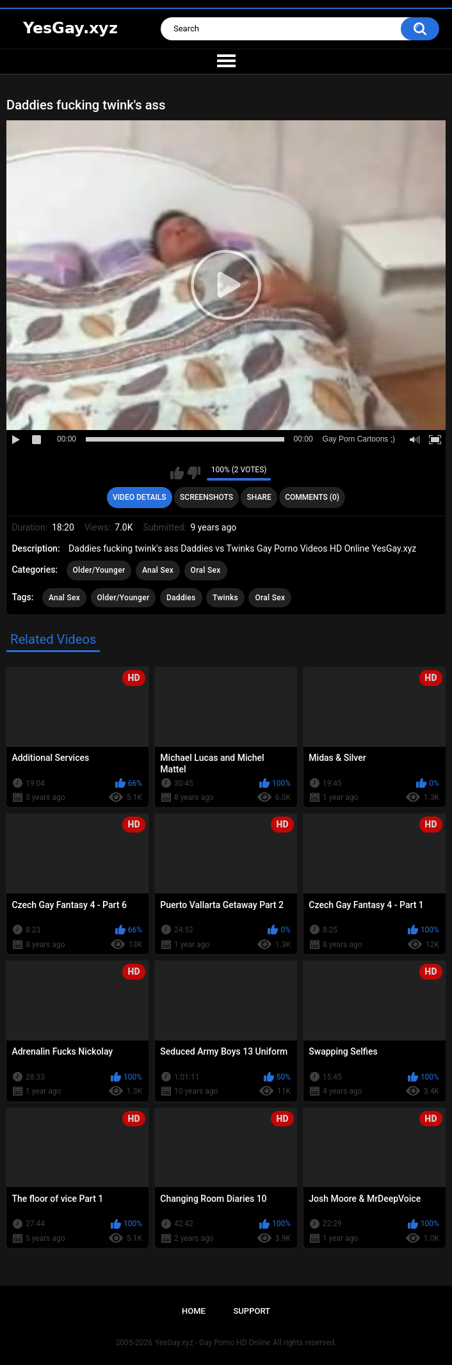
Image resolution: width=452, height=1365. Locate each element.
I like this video (177, 473)
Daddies (181, 597)
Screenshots (206, 497)
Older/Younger (99, 570)
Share (259, 497)
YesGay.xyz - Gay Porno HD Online (212, 1342)
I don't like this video (193, 473)
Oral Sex (206, 570)
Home (194, 1311)
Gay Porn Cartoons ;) (359, 439)
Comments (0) (312, 497)
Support (251, 1311)
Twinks (225, 597)
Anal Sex (158, 570)
